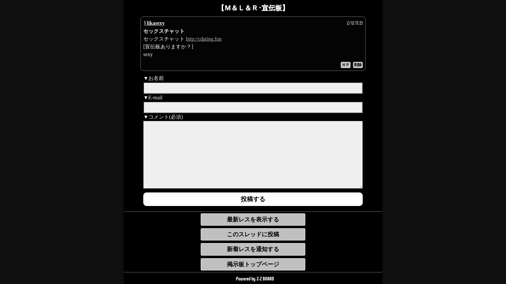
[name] (253, 88)
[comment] (253, 155)
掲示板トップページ (253, 264)
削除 (358, 65)
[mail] (253, 107)
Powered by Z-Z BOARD (255, 279)
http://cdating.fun (204, 39)
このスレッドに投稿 (253, 234)
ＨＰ (345, 65)
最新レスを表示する (253, 219)
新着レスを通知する (253, 249)
